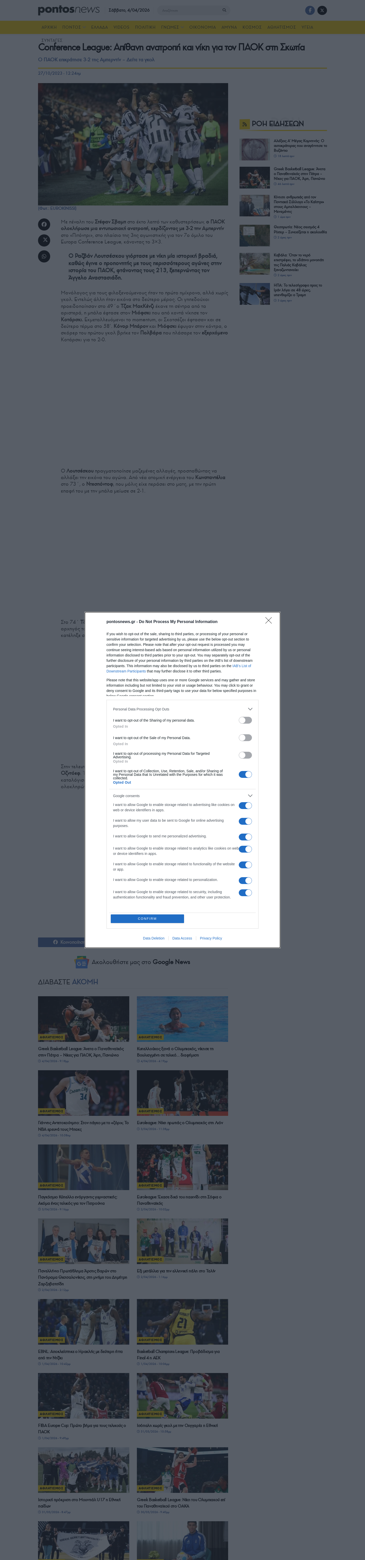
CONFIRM (147, 918)
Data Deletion (154, 938)
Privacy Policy (211, 938)
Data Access (182, 938)
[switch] (245, 720)
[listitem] (182, 709)
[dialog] (182, 780)
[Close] (270, 622)
